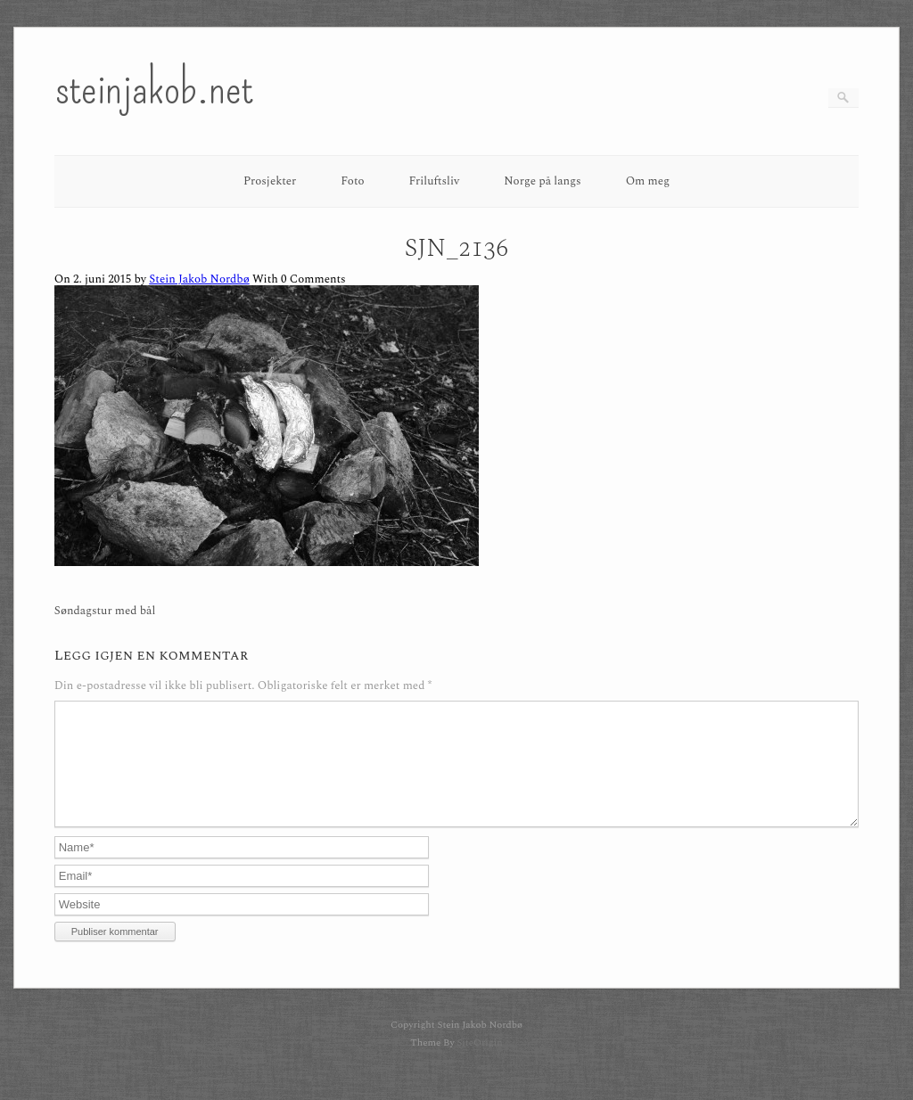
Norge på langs (542, 181)
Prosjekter (269, 181)
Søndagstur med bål (105, 611)
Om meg (648, 181)
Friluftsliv (434, 181)
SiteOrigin (479, 1063)
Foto (352, 181)
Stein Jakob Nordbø (199, 279)
